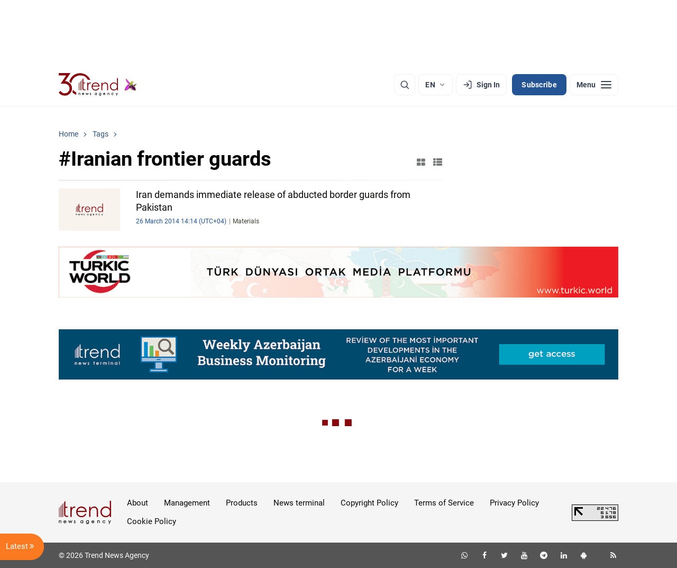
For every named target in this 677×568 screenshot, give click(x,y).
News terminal (299, 503)
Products (242, 503)
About (137, 503)
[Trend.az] (98, 84)
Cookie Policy (151, 521)
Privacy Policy (514, 503)
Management (187, 503)
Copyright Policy (369, 503)
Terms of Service (444, 503)
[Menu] (594, 84)
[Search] (404, 84)
